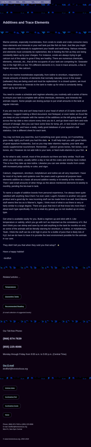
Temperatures (10, 287)
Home (7, 415)
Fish (20, 2)
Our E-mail (8, 365)
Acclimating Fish (11, 397)
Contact (46, 2)
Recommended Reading (14, 306)
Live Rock (5, 2)
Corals (14, 2)
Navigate (37, 2)
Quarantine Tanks (12, 297)
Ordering (28, 2)
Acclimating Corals (11, 406)
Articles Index (10, 388)
